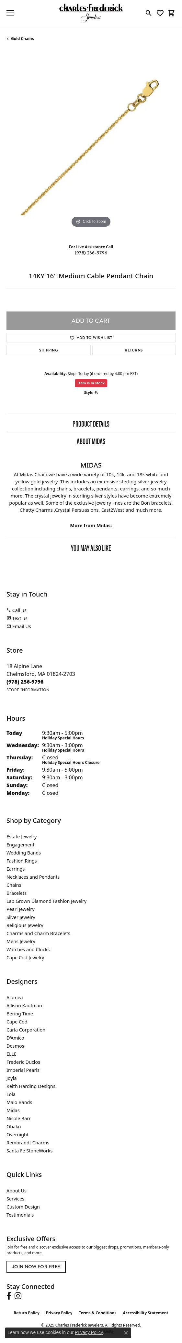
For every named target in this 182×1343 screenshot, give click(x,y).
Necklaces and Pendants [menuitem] (33, 877)
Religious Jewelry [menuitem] (24, 925)
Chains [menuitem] (13, 885)
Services (15, 1199)
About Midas (91, 440)
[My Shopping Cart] (171, 12)
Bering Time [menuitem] (19, 1014)
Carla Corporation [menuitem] (25, 1030)
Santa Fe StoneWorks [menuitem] (29, 1151)
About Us (16, 1191)
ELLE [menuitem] (11, 1054)
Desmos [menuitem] (15, 1046)
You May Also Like (91, 547)
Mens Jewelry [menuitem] (20, 941)
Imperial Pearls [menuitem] (23, 1070)
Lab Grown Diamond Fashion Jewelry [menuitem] (46, 901)
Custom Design (23, 1207)
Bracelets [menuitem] (16, 893)
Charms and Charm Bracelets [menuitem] (38, 933)
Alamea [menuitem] (14, 997)
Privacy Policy (59, 1313)
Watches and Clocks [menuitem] (28, 949)
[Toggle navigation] (10, 13)
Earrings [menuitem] (15, 869)
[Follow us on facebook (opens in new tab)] (8, 1296)
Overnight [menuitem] (17, 1134)
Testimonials (20, 1215)
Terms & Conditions (98, 1313)
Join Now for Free (36, 1266)
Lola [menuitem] (11, 1094)
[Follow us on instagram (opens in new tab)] (18, 1296)
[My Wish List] (160, 12)
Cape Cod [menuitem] (17, 1022)
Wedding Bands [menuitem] (23, 853)
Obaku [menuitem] (13, 1126)
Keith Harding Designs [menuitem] (30, 1086)
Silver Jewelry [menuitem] (20, 917)
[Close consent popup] (126, 1333)
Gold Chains (22, 38)
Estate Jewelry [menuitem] (21, 837)
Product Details (91, 423)
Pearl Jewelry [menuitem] (20, 909)
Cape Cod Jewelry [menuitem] (25, 957)
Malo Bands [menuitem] (19, 1102)
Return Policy (27, 1313)
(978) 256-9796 (91, 253)
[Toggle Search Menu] (149, 12)
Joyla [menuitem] (11, 1078)
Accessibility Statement (145, 1313)
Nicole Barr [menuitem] (18, 1118)
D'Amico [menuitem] (15, 1038)
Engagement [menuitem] (20, 845)
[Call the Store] (25, 681)
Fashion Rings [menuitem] (21, 861)
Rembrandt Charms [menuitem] (27, 1143)
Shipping (48, 350)
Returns (134, 350)
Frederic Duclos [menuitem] (23, 1062)
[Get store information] (28, 690)
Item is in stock (91, 382)
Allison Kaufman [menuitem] (24, 1005)
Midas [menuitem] (13, 1110)
